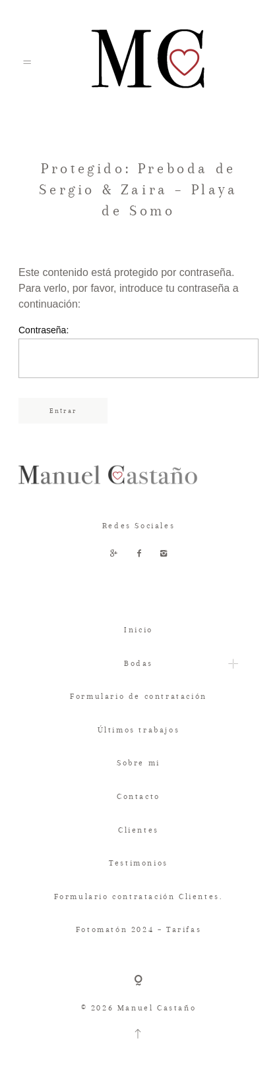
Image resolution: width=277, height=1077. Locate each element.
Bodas (138, 663)
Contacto (138, 796)
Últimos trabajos (139, 729)
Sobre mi (138, 762)
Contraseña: (138, 351)
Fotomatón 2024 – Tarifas (138, 929)
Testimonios (138, 863)
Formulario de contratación (138, 696)
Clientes (138, 830)
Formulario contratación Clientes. (139, 896)
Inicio (138, 629)
